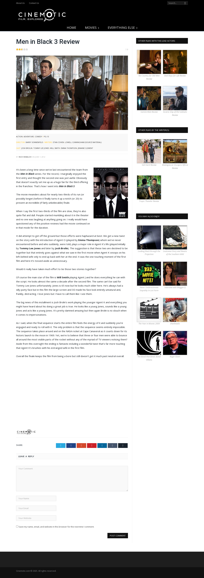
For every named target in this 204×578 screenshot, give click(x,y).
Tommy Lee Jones (41, 148)
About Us (20, 3)
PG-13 (46, 136)
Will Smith (55, 148)
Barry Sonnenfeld (34, 142)
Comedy (38, 136)
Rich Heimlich (25, 157)
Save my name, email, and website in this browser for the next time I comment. (56, 526)
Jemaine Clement (85, 148)
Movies (91, 27)
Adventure (29, 136)
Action (19, 136)
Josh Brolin (26, 148)
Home (71, 27)
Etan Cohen (58, 142)
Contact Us (34, 3)
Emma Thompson (69, 148)
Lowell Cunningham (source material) (83, 142)
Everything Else (121, 27)
